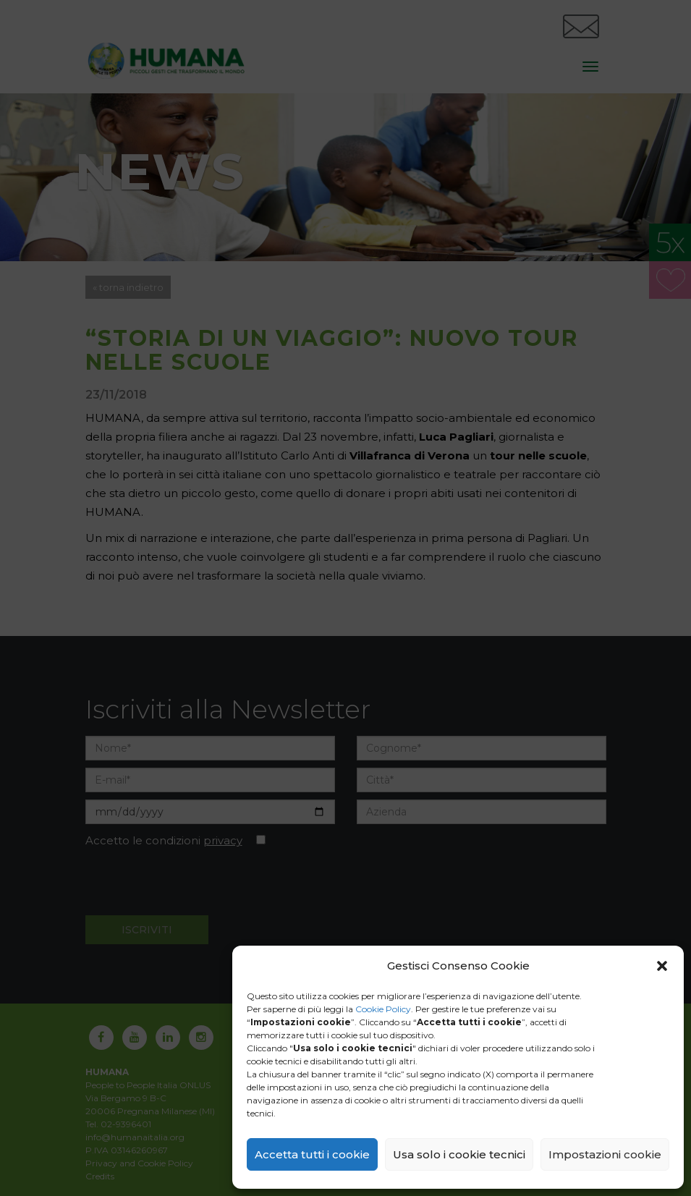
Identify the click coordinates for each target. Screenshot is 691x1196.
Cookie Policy (383, 1009)
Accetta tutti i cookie (312, 1154)
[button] (662, 966)
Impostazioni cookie (604, 1154)
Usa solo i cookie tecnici (459, 1154)
